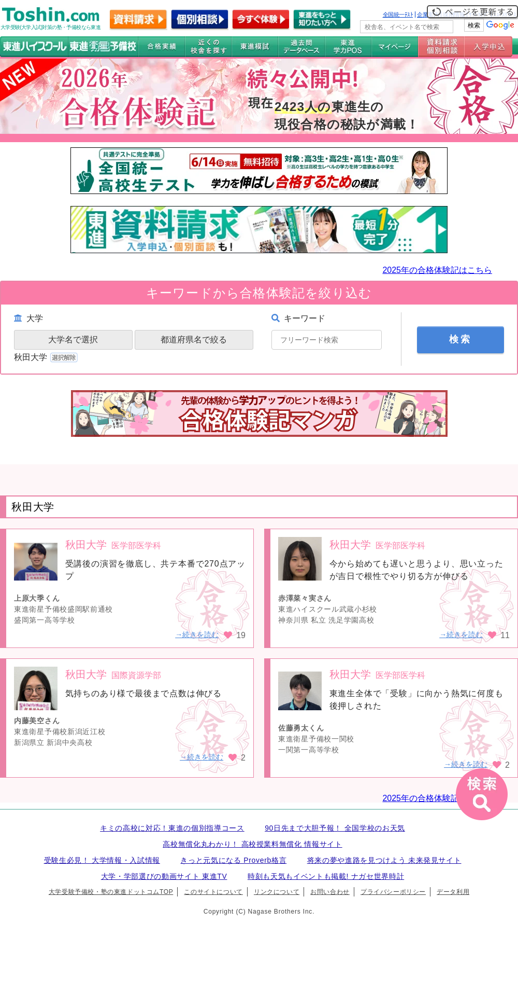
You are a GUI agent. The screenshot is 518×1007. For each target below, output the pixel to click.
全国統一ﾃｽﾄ (398, 14)
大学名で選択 (73, 339)
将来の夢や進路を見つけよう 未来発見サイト (384, 860)
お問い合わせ (330, 891)
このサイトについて (213, 891)
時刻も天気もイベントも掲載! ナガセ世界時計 (326, 876)
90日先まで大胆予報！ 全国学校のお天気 (335, 828)
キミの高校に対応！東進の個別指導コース (172, 828)
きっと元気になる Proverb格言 (233, 860)
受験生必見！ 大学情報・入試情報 (102, 860)
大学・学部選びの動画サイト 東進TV (164, 876)
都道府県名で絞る (194, 339)
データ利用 (453, 891)
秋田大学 (47, 357)
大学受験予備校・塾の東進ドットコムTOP (111, 891)
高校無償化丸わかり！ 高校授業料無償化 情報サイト (252, 844)
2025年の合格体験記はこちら (437, 270)
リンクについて (276, 891)
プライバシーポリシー (393, 891)
